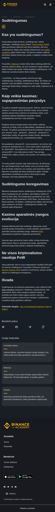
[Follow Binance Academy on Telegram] (12, 487)
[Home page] (10, 4)
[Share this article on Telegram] (29, 327)
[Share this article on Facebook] (16, 327)
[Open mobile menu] (50, 5)
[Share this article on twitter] (3, 327)
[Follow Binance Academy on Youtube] (15, 487)
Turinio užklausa (10, 462)
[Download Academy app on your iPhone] (10, 477)
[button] (50, 4)
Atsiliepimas (8, 467)
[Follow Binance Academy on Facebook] (5, 487)
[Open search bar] (44, 5)
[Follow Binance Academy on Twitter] (8, 487)
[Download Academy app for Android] (25, 477)
